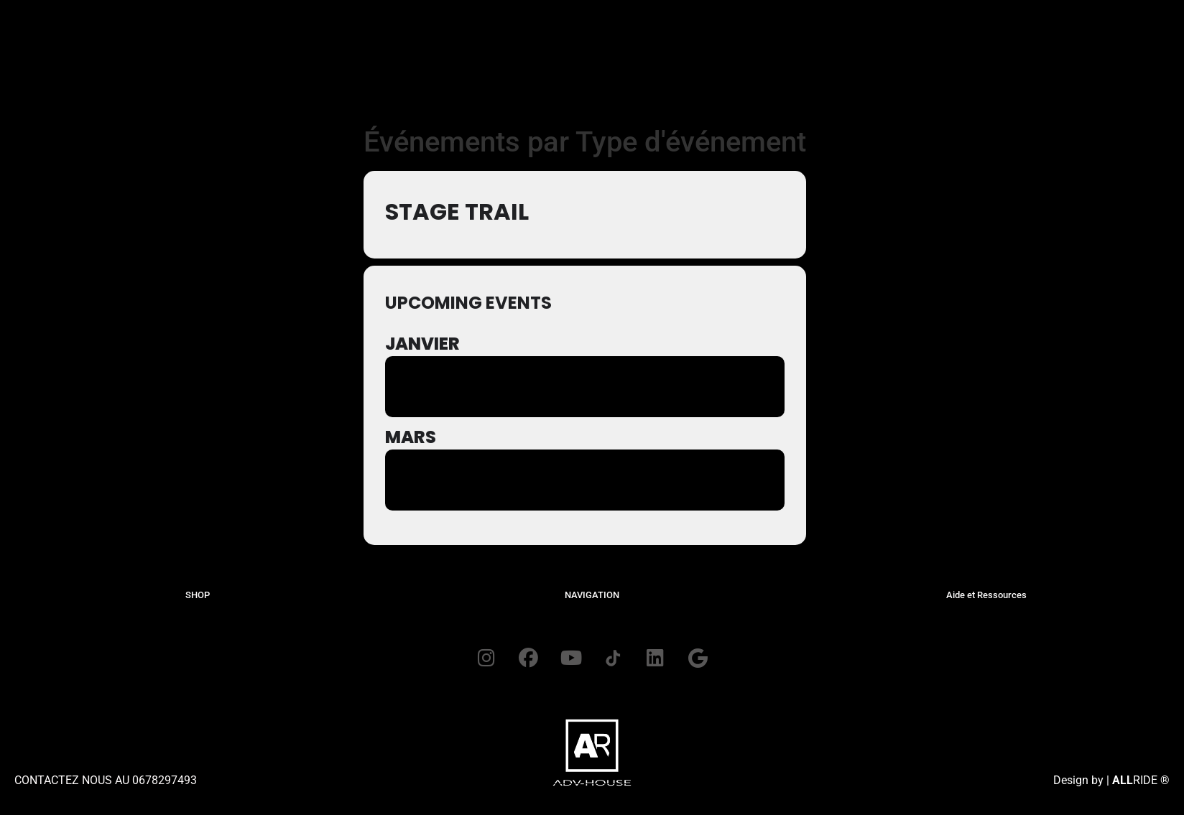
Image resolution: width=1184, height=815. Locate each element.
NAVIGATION (592, 595)
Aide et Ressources (986, 595)
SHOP (197, 595)
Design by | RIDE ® (1111, 781)
